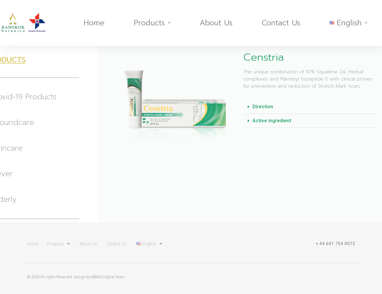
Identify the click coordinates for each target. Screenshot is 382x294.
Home (94, 23)
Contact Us (281, 23)
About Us (216, 23)
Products (152, 23)
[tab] (309, 107)
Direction (262, 106)
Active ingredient (271, 120)
